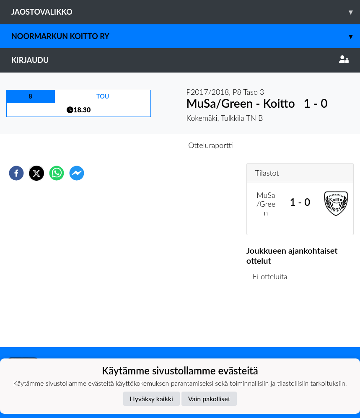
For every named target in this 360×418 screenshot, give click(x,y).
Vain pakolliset (209, 398)
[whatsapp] (56, 173)
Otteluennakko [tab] (151, 145)
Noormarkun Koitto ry (185, 36)
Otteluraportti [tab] (210, 145)
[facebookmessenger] (76, 173)
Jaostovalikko (185, 12)
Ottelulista (273, 319)
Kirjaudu (180, 60)
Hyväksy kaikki (151, 398)
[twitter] (36, 173)
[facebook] (16, 173)
